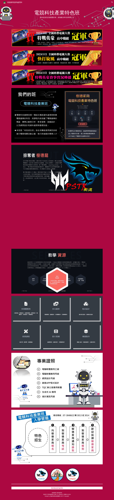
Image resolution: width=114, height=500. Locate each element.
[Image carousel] (57, 271)
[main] (57, 13)
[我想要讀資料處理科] (57, 488)
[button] (112, 2)
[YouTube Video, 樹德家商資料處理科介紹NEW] (57, 221)
